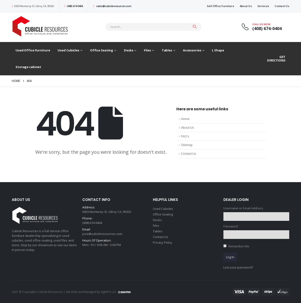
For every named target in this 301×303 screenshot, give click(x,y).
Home (185, 119)
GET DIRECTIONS (276, 58)
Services (263, 6)
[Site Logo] (41, 26)
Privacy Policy (162, 242)
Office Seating (101, 50)
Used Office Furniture (33, 50)
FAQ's (185, 136)
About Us (246, 6)
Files (147, 50)
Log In (230, 257)
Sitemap (187, 145)
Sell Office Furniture (220, 6)
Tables (167, 50)
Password (230, 226)
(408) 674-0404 (73, 6)
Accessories (192, 50)
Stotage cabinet (28, 67)
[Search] (194, 27)
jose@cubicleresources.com (102, 234)
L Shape (218, 50)
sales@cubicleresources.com (112, 6)
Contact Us (282, 6)
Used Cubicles (68, 50)
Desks (128, 50)
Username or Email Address (243, 208)
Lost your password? (238, 267)
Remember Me (238, 246)
